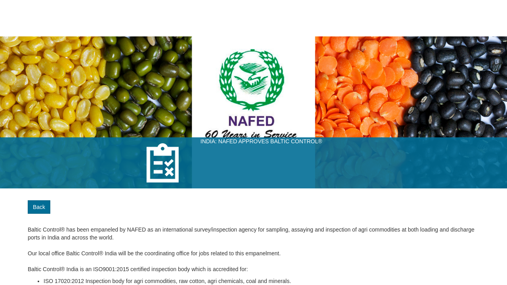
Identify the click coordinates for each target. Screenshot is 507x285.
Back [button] (39, 207)
